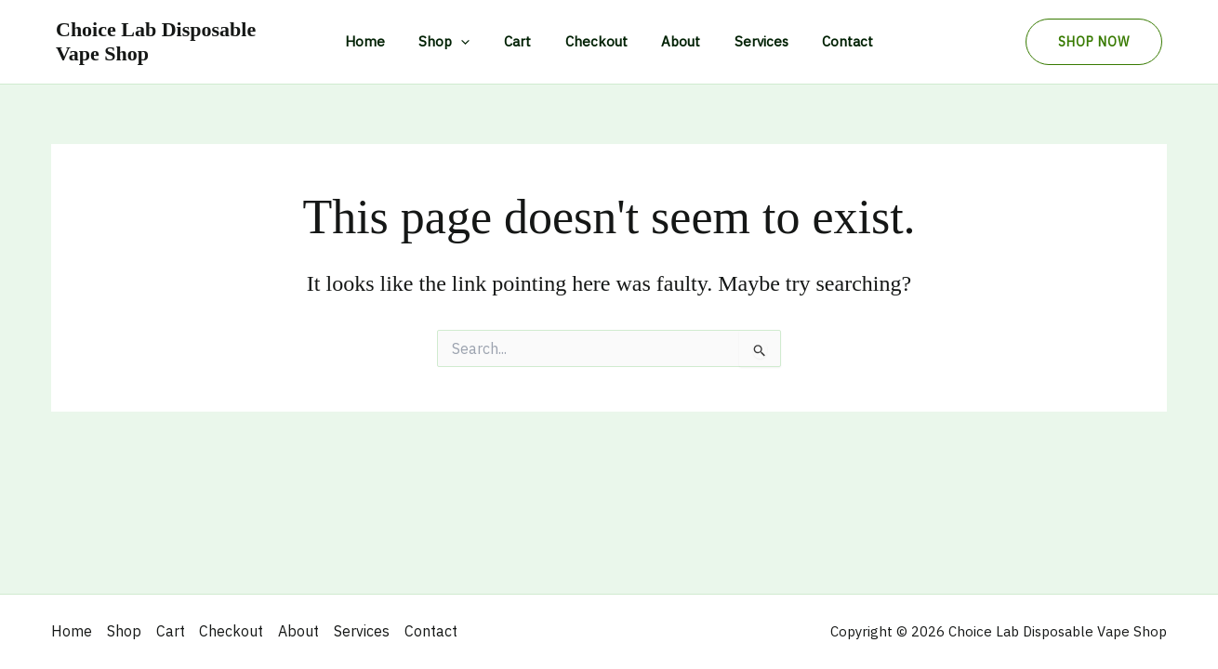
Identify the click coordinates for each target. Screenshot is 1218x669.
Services (749, 41)
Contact (829, 41)
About (675, 41)
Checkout (596, 41)
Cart (523, 41)
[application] (474, 42)
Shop (457, 42)
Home (384, 41)
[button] (1094, 42)
